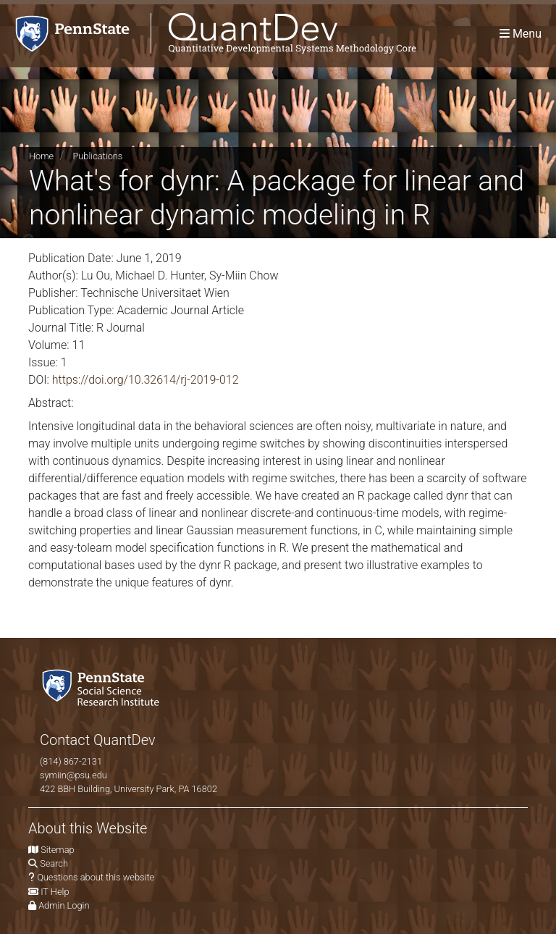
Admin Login (63, 905)
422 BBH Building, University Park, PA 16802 (128, 788)
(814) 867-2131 (71, 761)
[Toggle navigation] (520, 34)
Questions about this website (95, 877)
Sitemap (57, 849)
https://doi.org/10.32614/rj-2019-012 (145, 380)
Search (54, 863)
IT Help (55, 891)
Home (41, 156)
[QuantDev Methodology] (208, 33)
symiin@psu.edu (73, 775)
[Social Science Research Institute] (103, 686)
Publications (97, 156)
